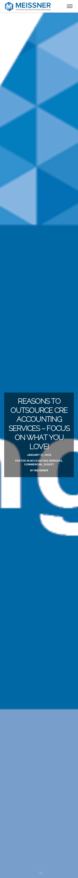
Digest (49, 464)
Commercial (33, 464)
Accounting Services (46, 460)
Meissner (41, 470)
